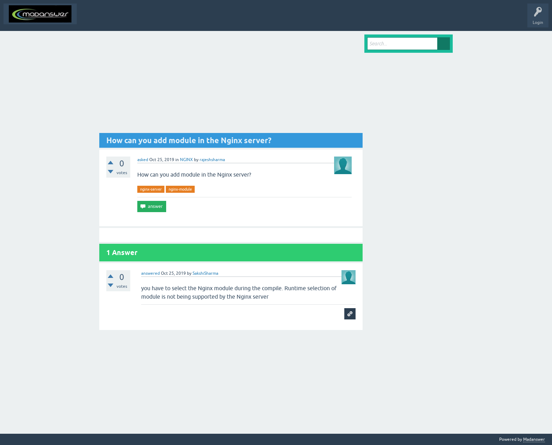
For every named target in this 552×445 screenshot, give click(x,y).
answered (150, 273)
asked (142, 159)
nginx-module (180, 189)
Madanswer (534, 439)
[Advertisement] (231, 83)
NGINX (186, 159)
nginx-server (151, 189)
